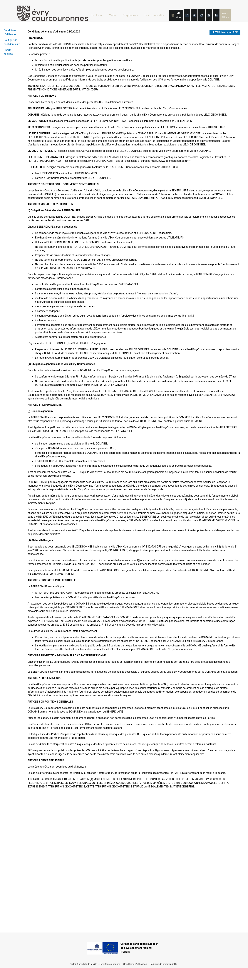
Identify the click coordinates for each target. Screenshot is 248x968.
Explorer (97, 13)
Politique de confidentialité (163, 964)
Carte (113, 13)
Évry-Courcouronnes (109, 964)
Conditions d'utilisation (135, 964)
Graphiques (131, 13)
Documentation (157, 13)
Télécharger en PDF (225, 32)
